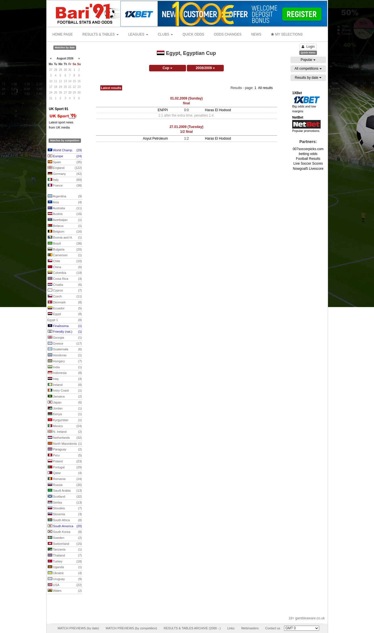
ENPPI (163, 110)
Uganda (65, 567)
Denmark (65, 302)
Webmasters (250, 628)
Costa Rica (65, 279)
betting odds (308, 154)
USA (65, 585)
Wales (65, 591)
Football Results (308, 159)
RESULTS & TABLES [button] (100, 34)
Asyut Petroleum (155, 138)
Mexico (65, 426)
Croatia (65, 285)
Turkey (65, 561)
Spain (65, 162)
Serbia (65, 502)
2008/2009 (205, 68)
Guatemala (65, 349)
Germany (65, 174)
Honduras (65, 355)
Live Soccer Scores (308, 164)
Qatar (65, 473)
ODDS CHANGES (227, 34)
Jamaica (65, 396)
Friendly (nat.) (65, 332)
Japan (65, 402)
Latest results (111, 88)
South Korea (65, 532)
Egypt (65, 314)
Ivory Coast (65, 390)
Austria (65, 214)
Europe (65, 156)
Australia (65, 208)
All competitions (307, 69)
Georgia (65, 338)
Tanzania (65, 549)
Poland (65, 461)
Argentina (65, 196)
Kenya (65, 414)
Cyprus (65, 290)
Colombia (65, 273)
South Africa (65, 520)
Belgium (65, 231)
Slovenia (65, 514)
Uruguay (65, 579)
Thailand (65, 555)
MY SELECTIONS (286, 34)
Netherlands (65, 438)
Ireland (65, 385)
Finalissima (65, 326)
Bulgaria (65, 249)
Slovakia (65, 508)
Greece (65, 344)
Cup (167, 68)
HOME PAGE (63, 34)
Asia (65, 202)
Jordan (65, 408)
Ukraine (65, 573)
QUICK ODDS (193, 34)
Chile (65, 261)
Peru (65, 455)
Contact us (272, 628)
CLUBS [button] (165, 34)
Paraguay (65, 449)
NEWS (256, 34)
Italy (65, 180)
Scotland (65, 497)
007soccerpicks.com (308, 149)
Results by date (308, 78)
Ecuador (65, 308)
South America (65, 526)
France (65, 185)
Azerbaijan (65, 220)
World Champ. (65, 150)
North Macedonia (65, 444)
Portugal (65, 467)
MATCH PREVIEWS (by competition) (131, 628)
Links (231, 628)
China (65, 267)
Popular (308, 60)
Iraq (65, 379)
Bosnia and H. (65, 237)
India (65, 367)
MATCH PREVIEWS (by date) (78, 628)
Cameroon (65, 255)
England (65, 168)
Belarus (65, 226)
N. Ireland (65, 432)
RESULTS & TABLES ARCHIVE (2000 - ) (192, 628)
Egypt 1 (64, 320)
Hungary (65, 361)
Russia (65, 485)
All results (265, 88)
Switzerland (65, 544)
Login (308, 47)
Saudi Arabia (65, 491)
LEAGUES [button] (138, 34)
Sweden (65, 538)
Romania (65, 479)
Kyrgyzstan (65, 420)
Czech (65, 296)
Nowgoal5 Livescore (308, 169)
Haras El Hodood (218, 110)
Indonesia (65, 373)
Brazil (65, 243)
